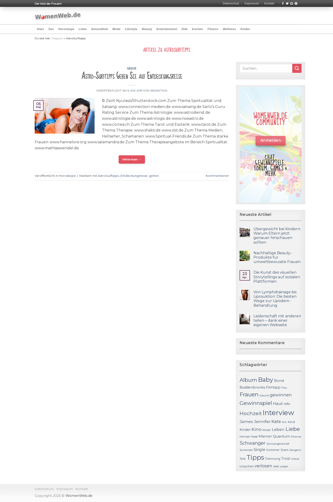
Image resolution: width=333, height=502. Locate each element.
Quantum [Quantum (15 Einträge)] (281, 436)
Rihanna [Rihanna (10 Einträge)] (296, 436)
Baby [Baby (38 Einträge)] (265, 379)
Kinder (245, 29)
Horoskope (66, 29)
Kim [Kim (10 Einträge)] (284, 422)
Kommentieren (217, 176)
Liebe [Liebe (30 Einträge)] (292, 429)
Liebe (83, 29)
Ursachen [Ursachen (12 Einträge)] (247, 466)
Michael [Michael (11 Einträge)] (245, 436)
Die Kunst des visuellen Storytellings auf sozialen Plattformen (276, 276)
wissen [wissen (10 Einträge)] (284, 466)
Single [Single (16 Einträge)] (259, 449)
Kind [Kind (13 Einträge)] (291, 422)
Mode (116, 29)
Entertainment (167, 29)
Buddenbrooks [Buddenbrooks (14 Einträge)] (252, 387)
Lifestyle (131, 29)
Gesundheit (99, 29)
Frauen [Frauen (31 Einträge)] (249, 394)
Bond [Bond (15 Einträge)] (279, 380)
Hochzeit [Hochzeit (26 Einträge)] (251, 413)
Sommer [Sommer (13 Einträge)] (273, 450)
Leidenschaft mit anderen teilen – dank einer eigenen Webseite (277, 320)
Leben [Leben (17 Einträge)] (278, 429)
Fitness (212, 29)
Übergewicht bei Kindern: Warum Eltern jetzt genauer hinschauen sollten (277, 236)
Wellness (229, 29)
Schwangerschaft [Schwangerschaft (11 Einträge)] (278, 443)
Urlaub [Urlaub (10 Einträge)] (295, 458)
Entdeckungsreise (134, 176)
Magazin (57, 38)
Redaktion (159, 90)
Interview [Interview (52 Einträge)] (278, 413)
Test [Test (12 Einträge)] (243, 458)
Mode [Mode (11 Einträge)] (254, 436)
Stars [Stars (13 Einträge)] (284, 450)
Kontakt (269, 3)
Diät (184, 29)
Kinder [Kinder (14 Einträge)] (245, 430)
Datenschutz (231, 3)
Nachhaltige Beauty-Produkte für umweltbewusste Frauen (277, 257)
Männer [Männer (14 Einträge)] (265, 436)
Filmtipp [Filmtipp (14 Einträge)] (273, 387)
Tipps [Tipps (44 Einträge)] (255, 457)
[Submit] (297, 68)
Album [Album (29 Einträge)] (248, 380)
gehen (154, 176)
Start (40, 29)
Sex (51, 29)
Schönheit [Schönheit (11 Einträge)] (246, 450)
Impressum (251, 3)
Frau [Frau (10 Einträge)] (284, 387)
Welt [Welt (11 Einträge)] (276, 466)
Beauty (147, 29)
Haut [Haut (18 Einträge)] (278, 403)
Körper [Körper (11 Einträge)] (266, 430)
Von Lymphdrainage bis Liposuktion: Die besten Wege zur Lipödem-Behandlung (274, 299)
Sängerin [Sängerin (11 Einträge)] (295, 450)
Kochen (197, 29)
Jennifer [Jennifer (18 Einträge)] (262, 421)
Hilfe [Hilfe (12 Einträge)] (287, 404)
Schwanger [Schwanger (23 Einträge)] (252, 443)
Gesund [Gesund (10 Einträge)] (264, 395)
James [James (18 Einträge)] (246, 421)
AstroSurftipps (108, 176)
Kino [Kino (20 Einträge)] (257, 429)
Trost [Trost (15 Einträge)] (285, 458)
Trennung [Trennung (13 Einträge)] (272, 458)
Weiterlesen (132, 159)
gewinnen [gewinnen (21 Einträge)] (281, 395)
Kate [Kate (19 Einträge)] (276, 421)
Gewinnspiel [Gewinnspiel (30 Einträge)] (256, 403)
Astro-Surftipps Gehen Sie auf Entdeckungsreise (131, 76)
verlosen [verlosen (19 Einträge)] (263, 465)
